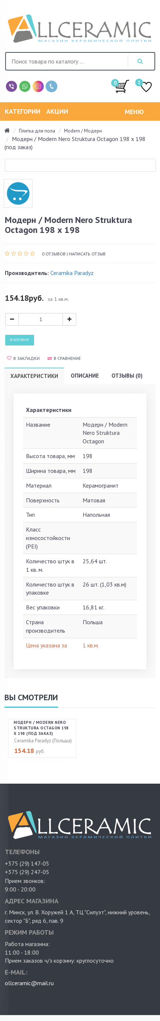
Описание (85, 375)
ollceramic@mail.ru (29, 983)
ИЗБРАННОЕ (146, 88)
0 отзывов (54, 254)
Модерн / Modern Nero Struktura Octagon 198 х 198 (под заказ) (41, 728)
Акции (57, 111)
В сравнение (64, 358)
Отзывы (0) (127, 375)
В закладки (23, 358)
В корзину (19, 339)
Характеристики (34, 375)
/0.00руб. (122, 86)
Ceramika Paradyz (72, 272)
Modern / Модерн (83, 131)
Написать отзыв (87, 254)
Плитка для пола (37, 131)
